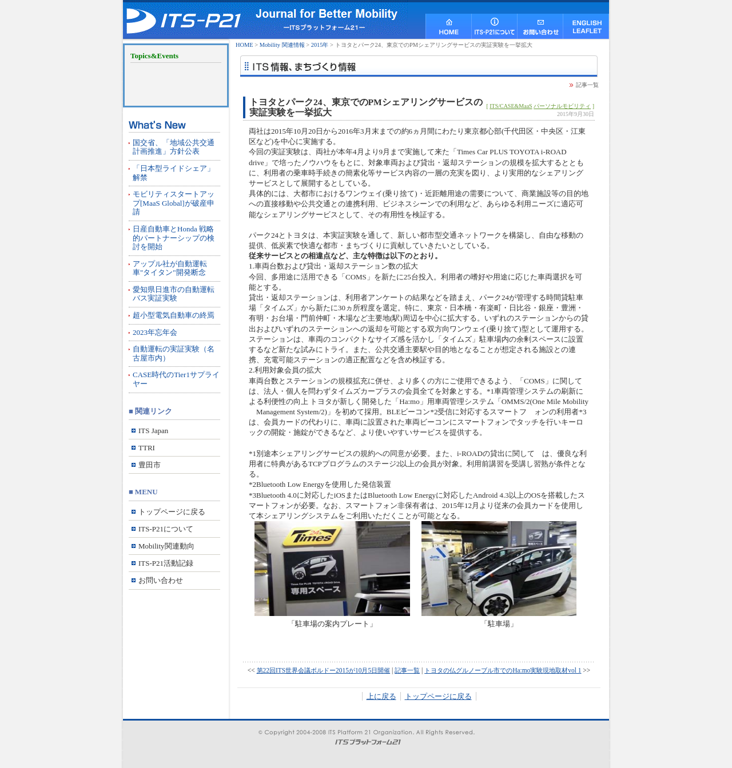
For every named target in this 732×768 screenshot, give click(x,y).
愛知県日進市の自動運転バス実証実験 (173, 294)
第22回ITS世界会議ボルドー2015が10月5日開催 (324, 670)
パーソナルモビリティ (562, 106)
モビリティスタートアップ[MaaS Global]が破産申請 (173, 203)
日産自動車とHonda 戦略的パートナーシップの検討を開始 (173, 238)
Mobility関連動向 (166, 546)
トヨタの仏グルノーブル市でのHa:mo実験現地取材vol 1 (502, 670)
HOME (244, 45)
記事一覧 (587, 85)
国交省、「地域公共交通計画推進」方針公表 (173, 147)
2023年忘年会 (155, 332)
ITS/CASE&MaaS (511, 106)
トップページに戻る (438, 696)
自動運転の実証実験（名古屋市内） (173, 353)
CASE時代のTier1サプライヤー (176, 379)
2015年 (320, 45)
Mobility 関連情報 (282, 45)
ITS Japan (153, 430)
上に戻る (381, 696)
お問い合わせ (160, 580)
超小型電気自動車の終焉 (173, 315)
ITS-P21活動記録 (165, 563)
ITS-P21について (165, 529)
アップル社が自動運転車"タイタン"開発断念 (170, 268)
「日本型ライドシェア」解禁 (173, 173)
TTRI (146, 447)
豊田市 (149, 465)
